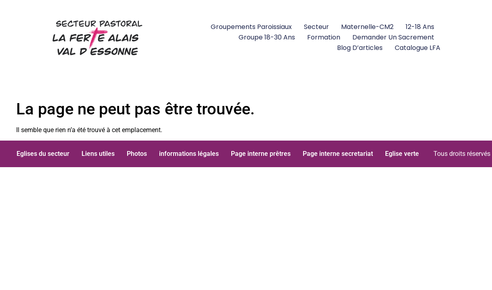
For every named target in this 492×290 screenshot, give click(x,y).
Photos (137, 153)
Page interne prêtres (261, 153)
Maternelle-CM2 (367, 26)
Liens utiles (98, 153)
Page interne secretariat (338, 153)
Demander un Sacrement (393, 37)
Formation (323, 37)
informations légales (189, 153)
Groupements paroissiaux (251, 26)
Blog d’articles (360, 47)
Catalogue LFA (417, 47)
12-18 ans (420, 26)
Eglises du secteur (43, 153)
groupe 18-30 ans (267, 37)
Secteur (316, 26)
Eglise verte (402, 153)
